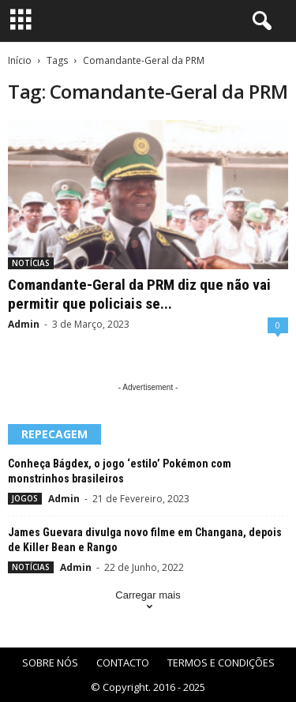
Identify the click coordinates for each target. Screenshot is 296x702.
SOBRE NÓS (50, 662)
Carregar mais (147, 602)
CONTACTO (122, 662)
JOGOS (25, 498)
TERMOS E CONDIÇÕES (221, 662)
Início (20, 60)
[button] (259, 21)
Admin (23, 324)
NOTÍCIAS (31, 262)
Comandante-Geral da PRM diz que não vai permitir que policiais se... (139, 294)
